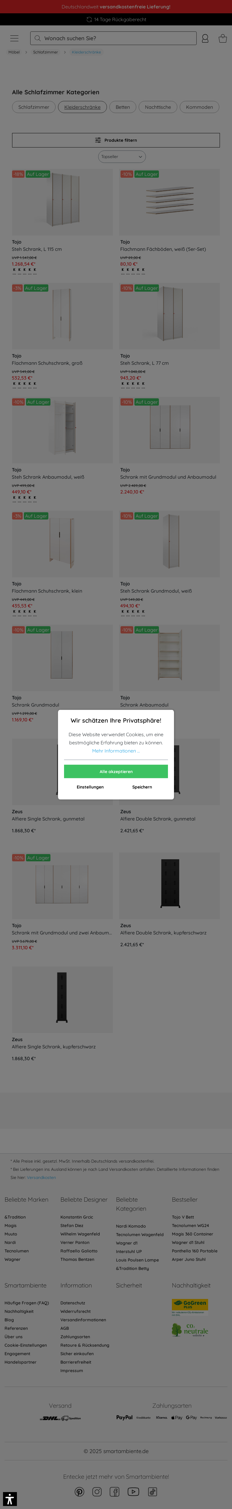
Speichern (142, 786)
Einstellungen (90, 786)
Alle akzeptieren (116, 771)
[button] (10, 1499)
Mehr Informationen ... (116, 750)
